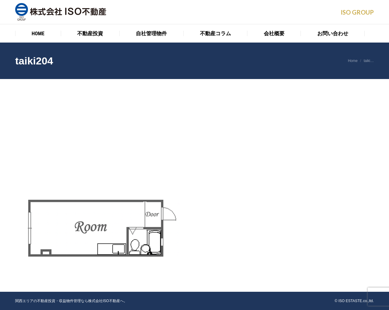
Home (353, 61)
